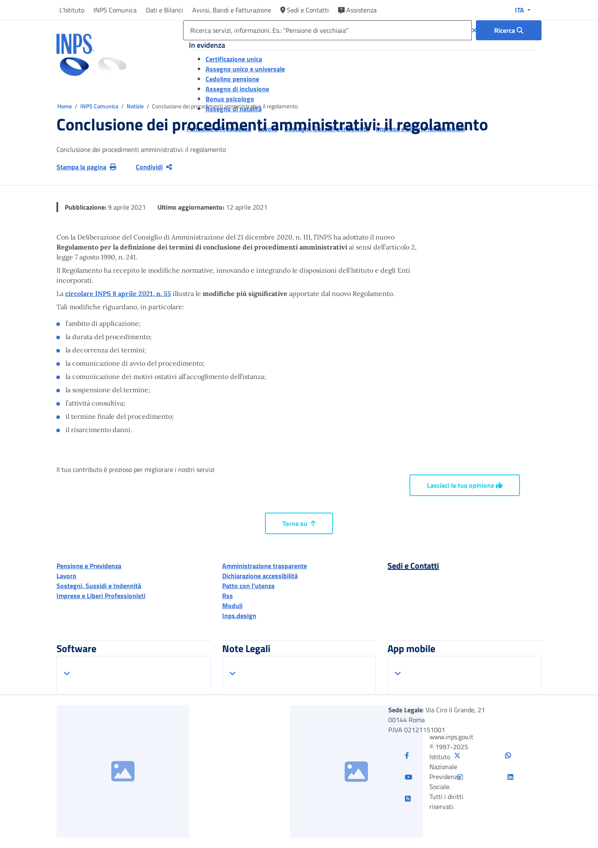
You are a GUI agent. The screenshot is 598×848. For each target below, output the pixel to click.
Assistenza (357, 10)
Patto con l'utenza (248, 586)
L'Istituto (71, 10)
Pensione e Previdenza (88, 566)
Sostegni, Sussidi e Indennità (98, 586)
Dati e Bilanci (164, 10)
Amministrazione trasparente (264, 566)
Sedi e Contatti (304, 10)
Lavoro (66, 576)
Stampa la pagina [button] (86, 167)
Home (65, 106)
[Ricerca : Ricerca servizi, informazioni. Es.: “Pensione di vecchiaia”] (509, 30)
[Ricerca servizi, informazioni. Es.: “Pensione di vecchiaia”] (327, 30)
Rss (227, 596)
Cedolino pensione (232, 79)
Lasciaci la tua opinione (464, 485)
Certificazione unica (234, 59)
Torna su (299, 523)
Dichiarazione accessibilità (260, 576)
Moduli (232, 606)
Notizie (135, 106)
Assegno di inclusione (237, 89)
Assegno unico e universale (245, 69)
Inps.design (239, 616)
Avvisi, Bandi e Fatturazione (231, 10)
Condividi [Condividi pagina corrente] (154, 167)
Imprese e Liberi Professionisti (100, 596)
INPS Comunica (115, 10)
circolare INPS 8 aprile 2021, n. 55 (118, 293)
